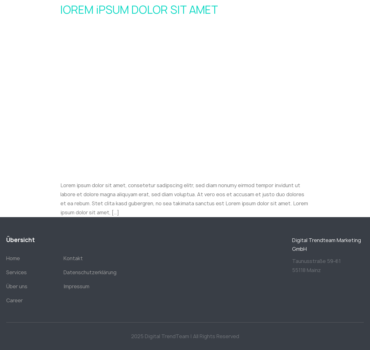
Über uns (16, 286)
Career (14, 300)
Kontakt (73, 258)
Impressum (76, 286)
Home (13, 258)
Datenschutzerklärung (90, 272)
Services (16, 272)
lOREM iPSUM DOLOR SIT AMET (139, 9)
